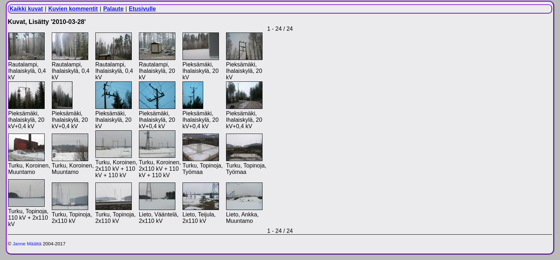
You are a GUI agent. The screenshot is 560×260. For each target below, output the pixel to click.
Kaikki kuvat (26, 9)
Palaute (113, 9)
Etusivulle (142, 9)
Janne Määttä (26, 243)
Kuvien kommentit (73, 9)
